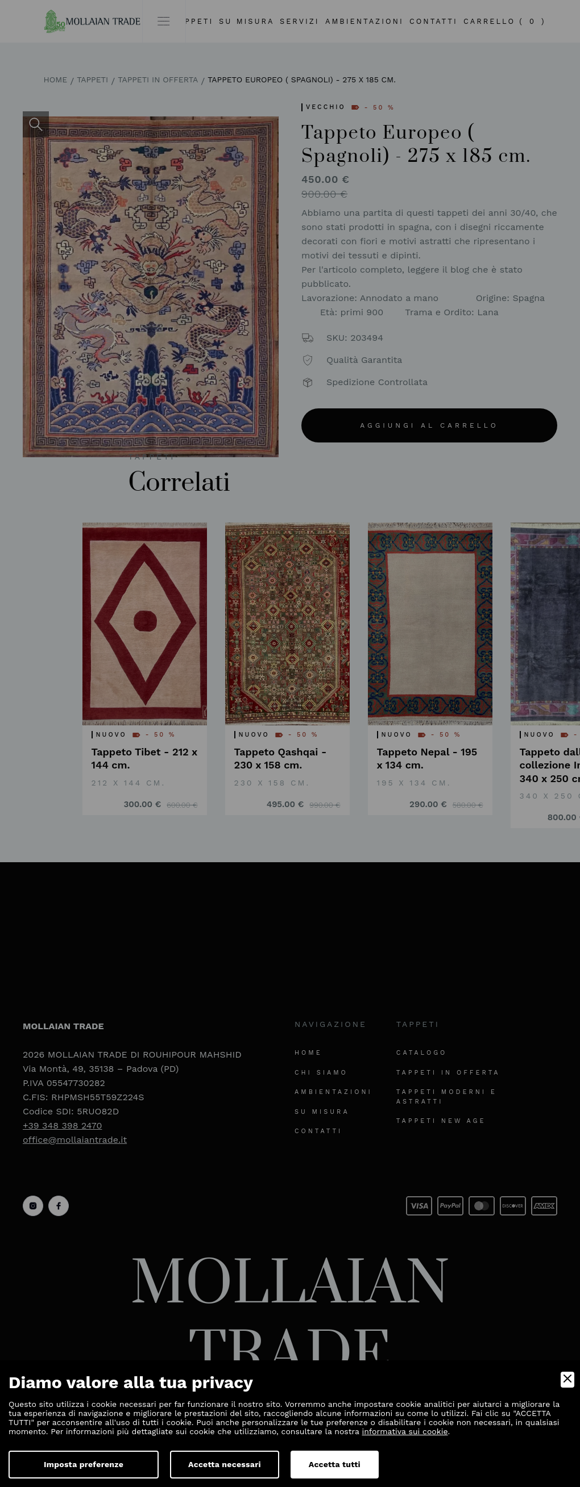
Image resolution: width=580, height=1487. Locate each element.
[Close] (567, 1380)
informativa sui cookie (405, 1431)
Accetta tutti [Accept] (335, 1464)
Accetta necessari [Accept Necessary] (224, 1464)
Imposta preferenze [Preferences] (83, 1464)
